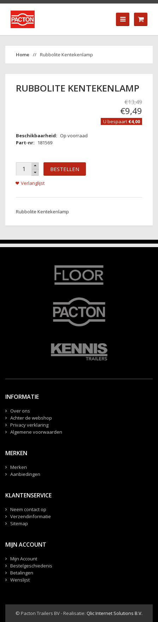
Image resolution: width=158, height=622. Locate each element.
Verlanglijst (33, 183)
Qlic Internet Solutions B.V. (114, 613)
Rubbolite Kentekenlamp (66, 54)
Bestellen (64, 168)
